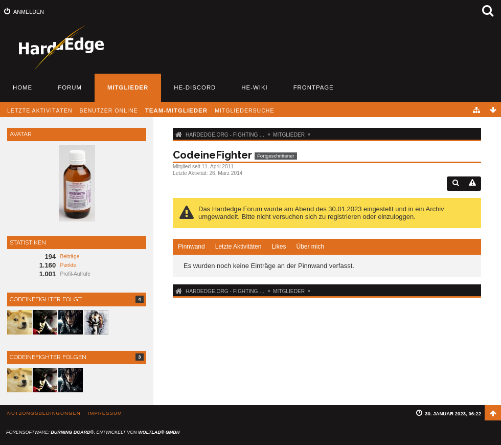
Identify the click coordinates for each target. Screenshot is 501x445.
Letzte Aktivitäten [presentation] (238, 246)
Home (22, 87)
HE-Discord (195, 87)
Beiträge (69, 256)
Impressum (105, 413)
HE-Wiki (254, 87)
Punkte (68, 265)
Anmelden (28, 12)
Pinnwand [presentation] (191, 246)
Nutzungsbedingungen (44, 413)
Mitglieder (127, 87)
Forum (70, 87)
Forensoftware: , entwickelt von (92, 432)
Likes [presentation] (278, 246)
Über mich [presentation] (310, 246)
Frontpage (313, 87)
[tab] (191, 247)
